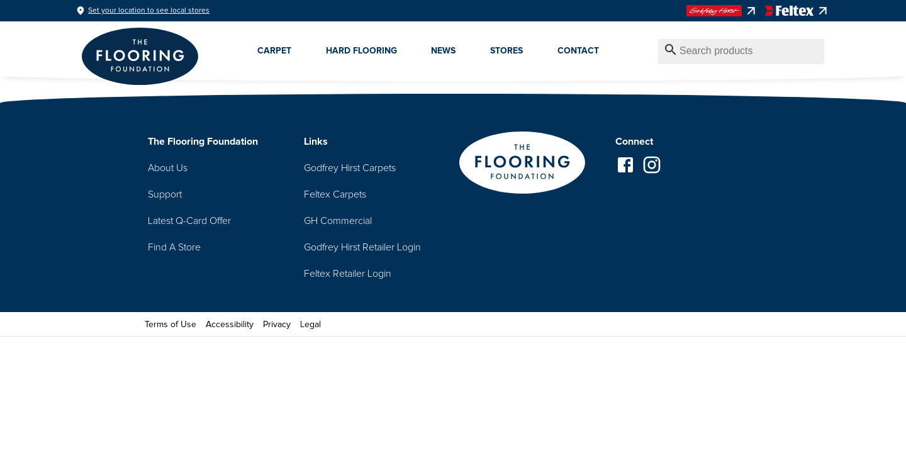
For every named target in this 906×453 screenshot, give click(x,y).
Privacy (277, 324)
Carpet (274, 51)
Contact (578, 51)
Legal (310, 324)
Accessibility (230, 324)
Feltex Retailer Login (347, 274)
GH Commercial (338, 221)
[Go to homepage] (522, 163)
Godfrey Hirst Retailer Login (362, 247)
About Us (167, 168)
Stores (506, 51)
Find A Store (174, 247)
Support (165, 194)
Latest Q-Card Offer (189, 221)
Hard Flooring (361, 51)
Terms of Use (170, 324)
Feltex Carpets (335, 194)
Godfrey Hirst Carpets (350, 168)
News (443, 51)
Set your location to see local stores (149, 10)
